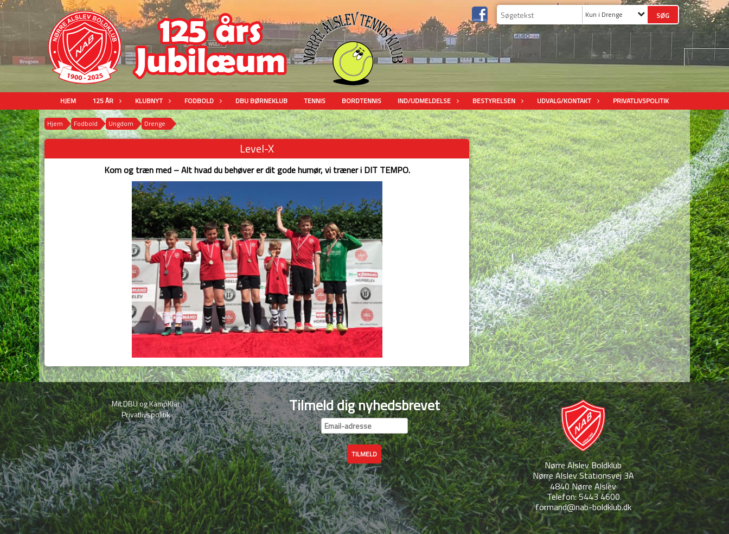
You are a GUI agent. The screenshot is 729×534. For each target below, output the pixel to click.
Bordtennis (361, 101)
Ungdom (120, 123)
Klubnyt (151, 101)
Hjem (68, 101)
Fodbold (201, 101)
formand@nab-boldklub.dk (583, 506)
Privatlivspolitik (641, 101)
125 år (105, 101)
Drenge (154, 123)
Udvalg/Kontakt (567, 101)
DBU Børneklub (261, 101)
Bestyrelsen (496, 101)
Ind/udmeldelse (427, 101)
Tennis (314, 101)
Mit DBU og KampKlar (146, 403)
